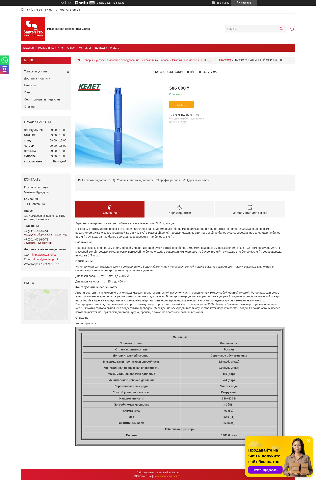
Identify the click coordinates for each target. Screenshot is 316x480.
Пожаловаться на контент (168, 476)
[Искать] (281, 28)
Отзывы (29, 106)
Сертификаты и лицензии (42, 99)
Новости (30, 85)
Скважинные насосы (155, 60)
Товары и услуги (48, 47)
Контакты (85, 47)
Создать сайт (104, 2)
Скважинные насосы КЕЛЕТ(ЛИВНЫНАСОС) (201, 60)
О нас (71, 47)
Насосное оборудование (123, 60)
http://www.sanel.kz (44, 254)
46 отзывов (223, 2)
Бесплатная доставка (96, 180)
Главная (28, 47)
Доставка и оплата (107, 47)
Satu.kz (175, 472)
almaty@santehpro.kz (46, 259)
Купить (181, 104)
